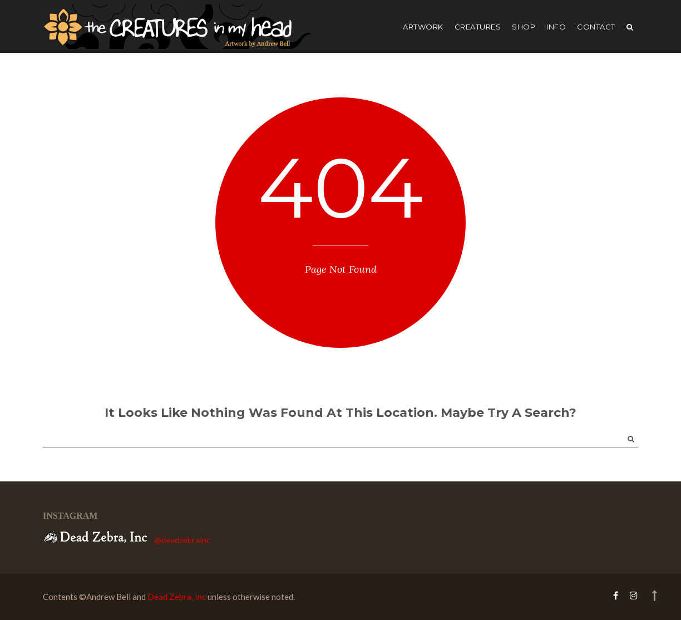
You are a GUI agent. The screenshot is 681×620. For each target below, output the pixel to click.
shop (523, 26)
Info (556, 26)
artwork (423, 26)
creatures (478, 26)
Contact (596, 26)
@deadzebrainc (182, 540)
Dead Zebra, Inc (176, 597)
